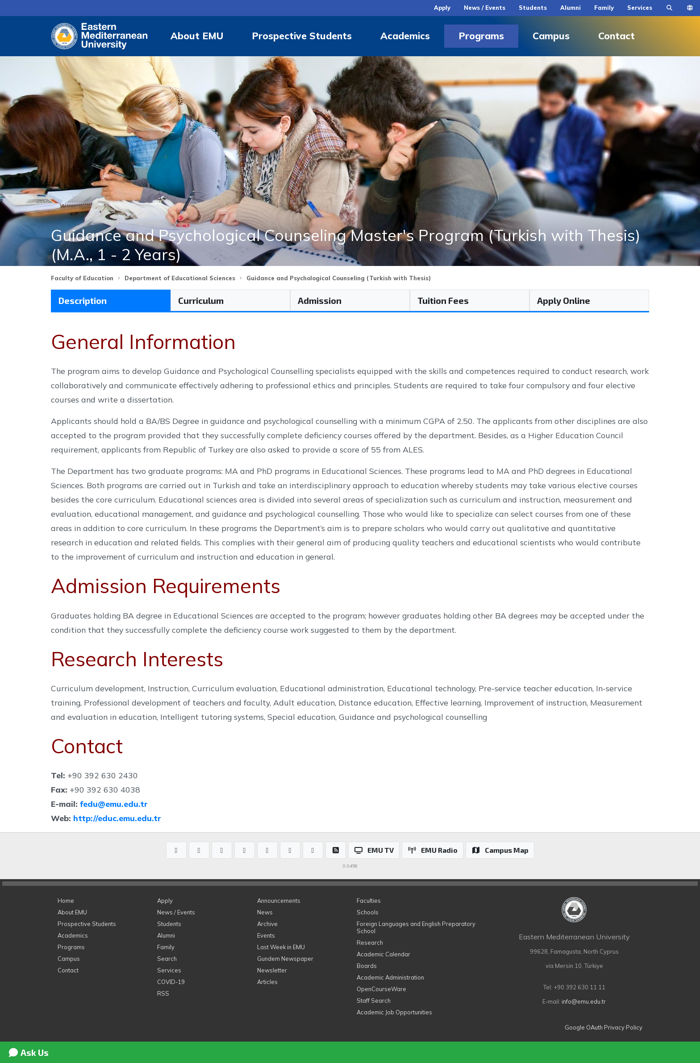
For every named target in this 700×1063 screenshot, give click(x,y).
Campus (551, 36)
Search (167, 958)
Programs (481, 36)
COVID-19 (171, 981)
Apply (442, 7)
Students (533, 7)
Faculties (369, 900)
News (265, 912)
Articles (267, 981)
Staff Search (374, 1000)
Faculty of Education (82, 278)
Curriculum (201, 300)
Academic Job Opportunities (394, 1012)
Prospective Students (302, 36)
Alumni (570, 7)
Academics (405, 36)
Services (639, 7)
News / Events (484, 7)
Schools (368, 912)
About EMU (197, 36)
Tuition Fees (443, 300)
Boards (367, 965)
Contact (616, 36)
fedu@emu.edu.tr (114, 804)
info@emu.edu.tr (584, 1001)
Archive (267, 923)
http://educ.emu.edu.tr (117, 818)
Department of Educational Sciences (180, 278)
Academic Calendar (383, 954)
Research (370, 942)
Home (66, 900)
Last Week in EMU (281, 947)
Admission (320, 300)
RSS (163, 993)
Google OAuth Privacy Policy (603, 1027)
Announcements (278, 900)
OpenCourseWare (381, 988)
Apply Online (563, 300)
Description (82, 300)
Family (604, 7)
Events (266, 935)
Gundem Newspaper (285, 958)
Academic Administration (390, 977)
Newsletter (272, 970)
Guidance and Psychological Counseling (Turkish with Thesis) (338, 278)
